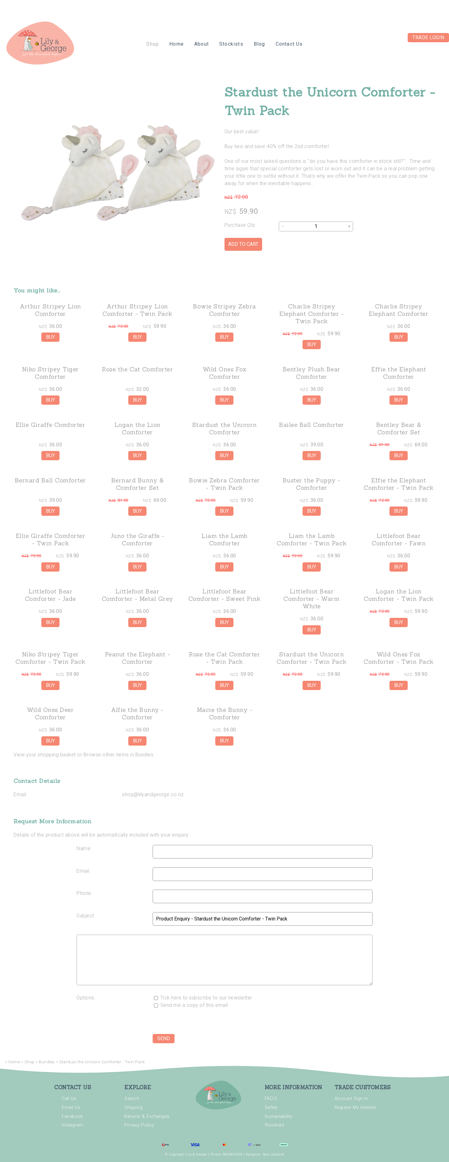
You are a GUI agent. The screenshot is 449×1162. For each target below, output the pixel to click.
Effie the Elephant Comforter (398, 373)
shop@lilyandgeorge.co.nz (152, 794)
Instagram (72, 1125)
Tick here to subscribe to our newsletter (203, 998)
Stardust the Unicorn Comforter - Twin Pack (312, 658)
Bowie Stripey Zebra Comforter (224, 310)
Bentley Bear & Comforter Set (398, 428)
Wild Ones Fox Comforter (225, 373)
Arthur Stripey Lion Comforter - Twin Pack (137, 310)
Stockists (231, 44)
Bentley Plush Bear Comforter (311, 373)
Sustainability (279, 1116)
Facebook (72, 1116)
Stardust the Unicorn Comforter (224, 428)
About (201, 44)
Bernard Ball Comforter (50, 480)
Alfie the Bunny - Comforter (137, 713)
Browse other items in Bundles (119, 755)
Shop (152, 44)
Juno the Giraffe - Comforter (137, 539)
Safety (271, 1107)
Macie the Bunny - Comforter (225, 713)
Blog (259, 44)
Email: (20, 794)
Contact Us (289, 44)
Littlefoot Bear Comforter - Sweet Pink (224, 595)
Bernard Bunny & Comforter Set (137, 484)
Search (131, 1098)
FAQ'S (271, 1098)
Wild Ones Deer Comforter (50, 713)
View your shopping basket (45, 755)
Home (176, 44)
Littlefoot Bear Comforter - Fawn (399, 539)
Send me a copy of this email (191, 1005)
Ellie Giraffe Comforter (50, 424)
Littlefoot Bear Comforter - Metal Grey (137, 595)
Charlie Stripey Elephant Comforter (398, 310)
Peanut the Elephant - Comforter (137, 658)
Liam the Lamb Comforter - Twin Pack (312, 539)
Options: (85, 998)
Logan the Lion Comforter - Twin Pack (399, 595)
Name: (84, 848)
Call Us (69, 1098)
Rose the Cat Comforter (137, 369)
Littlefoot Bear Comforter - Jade (50, 595)
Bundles (47, 1062)
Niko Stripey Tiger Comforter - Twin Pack (50, 658)
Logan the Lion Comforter (137, 428)
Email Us (71, 1107)
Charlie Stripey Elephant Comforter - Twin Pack (311, 314)
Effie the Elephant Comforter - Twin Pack (399, 484)
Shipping (133, 1107)
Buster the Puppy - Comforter (311, 484)
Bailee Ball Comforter (311, 424)
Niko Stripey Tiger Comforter (50, 373)
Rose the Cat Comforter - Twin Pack (224, 658)
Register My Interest (355, 1107)
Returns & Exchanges (147, 1116)
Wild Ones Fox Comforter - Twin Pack (399, 658)
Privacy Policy (139, 1125)
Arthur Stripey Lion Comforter (50, 310)
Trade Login (428, 37)
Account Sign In (351, 1098)
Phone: (84, 893)
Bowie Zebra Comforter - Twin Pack (224, 484)
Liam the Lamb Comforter (224, 539)
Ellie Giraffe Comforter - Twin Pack (50, 539)
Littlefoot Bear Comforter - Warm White (311, 599)
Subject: (85, 916)
